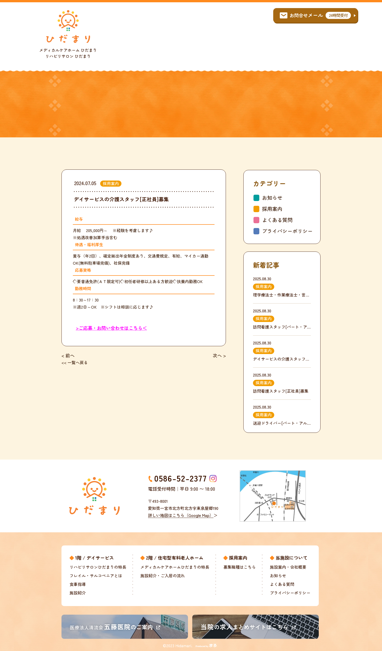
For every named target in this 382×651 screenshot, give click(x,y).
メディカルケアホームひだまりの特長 (174, 567)
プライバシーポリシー (287, 231)
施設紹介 (78, 593)
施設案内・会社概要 (288, 567)
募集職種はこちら (239, 567)
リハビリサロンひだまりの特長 (98, 567)
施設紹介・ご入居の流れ (162, 575)
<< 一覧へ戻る (74, 362)
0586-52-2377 (180, 478)
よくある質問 (277, 219)
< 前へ (68, 355)
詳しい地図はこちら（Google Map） (183, 515)
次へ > (219, 355)
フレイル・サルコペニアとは (96, 575)
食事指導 (78, 584)
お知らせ (272, 197)
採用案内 (272, 208)
